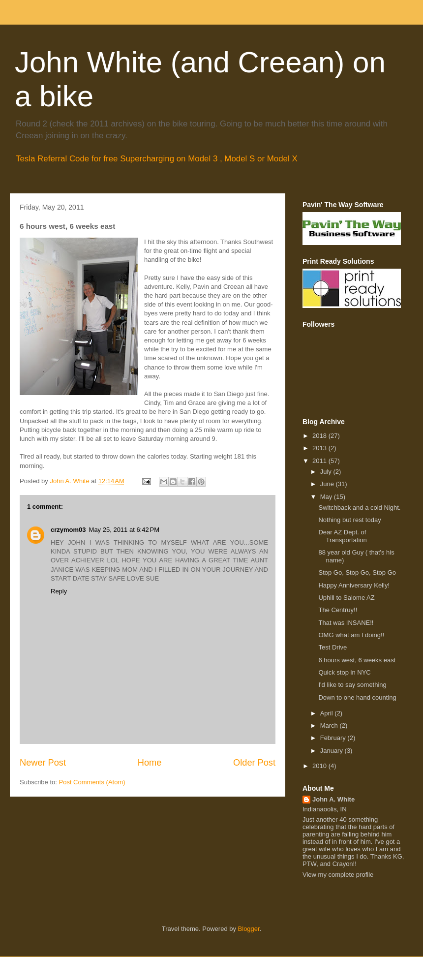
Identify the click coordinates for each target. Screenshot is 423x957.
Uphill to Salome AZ (346, 597)
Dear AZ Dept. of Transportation (342, 536)
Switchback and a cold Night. (359, 507)
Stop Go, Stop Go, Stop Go (357, 572)
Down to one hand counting (357, 697)
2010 (320, 766)
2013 (320, 448)
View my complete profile (337, 874)
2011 (320, 460)
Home (150, 763)
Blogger (249, 928)
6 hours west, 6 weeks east (356, 660)
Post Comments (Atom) (92, 782)
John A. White (333, 799)
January (332, 750)
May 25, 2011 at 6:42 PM (124, 529)
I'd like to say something (352, 684)
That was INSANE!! (345, 622)
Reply (59, 591)
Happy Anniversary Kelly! (354, 585)
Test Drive (332, 647)
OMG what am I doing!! (351, 635)
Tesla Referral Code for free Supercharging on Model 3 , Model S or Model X (157, 158)
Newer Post (43, 763)
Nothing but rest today (349, 520)
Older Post (254, 763)
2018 (320, 435)
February (334, 737)
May (327, 496)
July (326, 471)
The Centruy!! (337, 610)
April (327, 713)
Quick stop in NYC (344, 672)
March (330, 725)
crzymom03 (68, 529)
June (328, 484)
